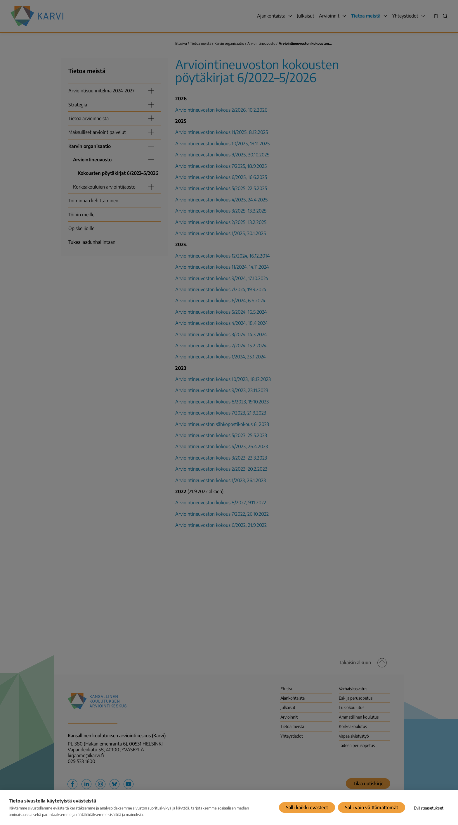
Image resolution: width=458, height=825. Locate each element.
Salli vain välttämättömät (371, 807)
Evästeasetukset (428, 807)
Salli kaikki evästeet (307, 807)
